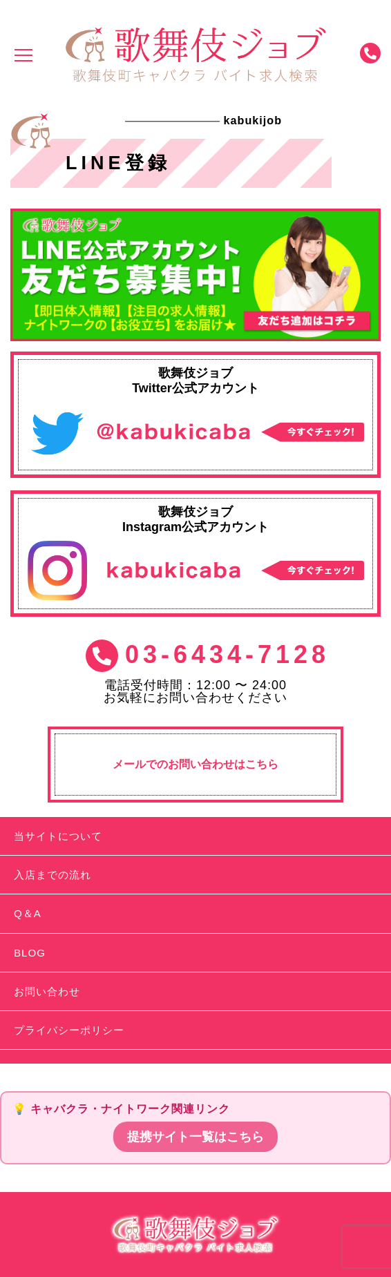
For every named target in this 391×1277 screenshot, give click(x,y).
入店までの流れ (52, 875)
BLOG (30, 953)
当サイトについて (58, 836)
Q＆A (27, 913)
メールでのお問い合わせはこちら (195, 764)
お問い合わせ (47, 991)
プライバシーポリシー (69, 1030)
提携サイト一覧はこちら (195, 1137)
